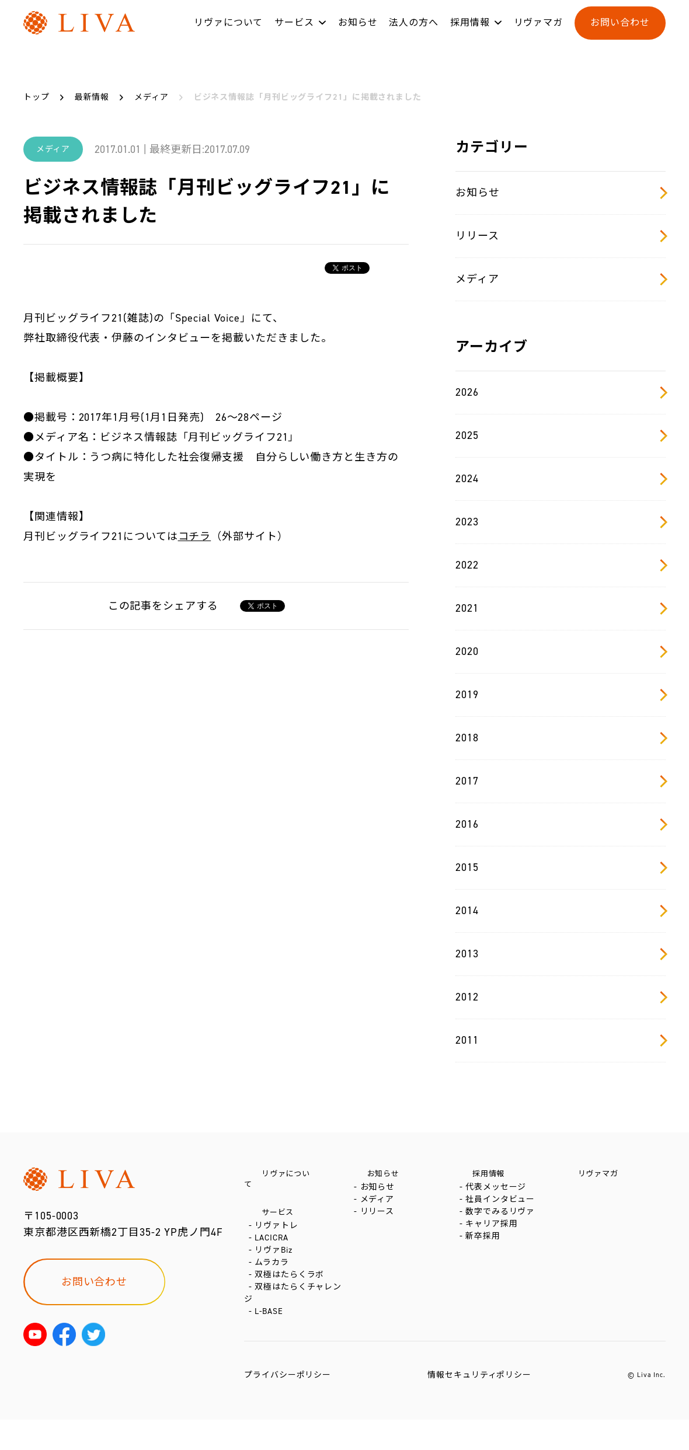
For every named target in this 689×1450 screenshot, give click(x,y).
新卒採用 (485, 1262)
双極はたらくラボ (291, 1294)
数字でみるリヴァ (502, 1227)
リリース (560, 236)
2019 (560, 695)
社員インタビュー (502, 1210)
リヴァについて (228, 34)
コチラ (194, 536)
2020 (560, 651)
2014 (560, 911)
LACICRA (273, 1241)
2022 (560, 565)
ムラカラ (274, 1276)
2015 (560, 867)
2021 (560, 608)
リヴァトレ (279, 1224)
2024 (560, 479)
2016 (560, 824)
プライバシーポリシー (287, 1405)
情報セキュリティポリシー (479, 1405)
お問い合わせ (619, 34)
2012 (560, 997)
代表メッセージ (498, 1192)
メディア (560, 279)
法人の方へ (414, 34)
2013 (560, 954)
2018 (560, 738)
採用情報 (470, 34)
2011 (560, 1040)
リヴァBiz (275, 1259)
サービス (294, 34)
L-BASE (271, 1341)
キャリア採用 (494, 1245)
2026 (560, 392)
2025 (560, 435)
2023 (560, 522)
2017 (560, 781)
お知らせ (358, 34)
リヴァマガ (538, 34)
